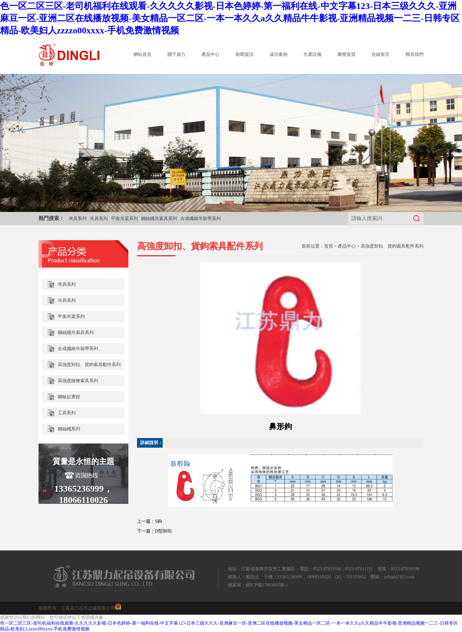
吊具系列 (99, 218)
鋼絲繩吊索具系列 (159, 218)
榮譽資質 (346, 54)
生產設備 (312, 54)
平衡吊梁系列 (124, 218)
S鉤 (158, 521)
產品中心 (210, 54)
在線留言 (380, 54)
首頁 (328, 246)
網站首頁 (142, 54)
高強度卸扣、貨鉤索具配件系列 (392, 246)
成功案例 (278, 54)
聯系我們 (415, 54)
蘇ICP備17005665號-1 (267, 585)
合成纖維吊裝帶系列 (200, 218)
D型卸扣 (163, 531)
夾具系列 (78, 218)
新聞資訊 (244, 54)
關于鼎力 (176, 54)
